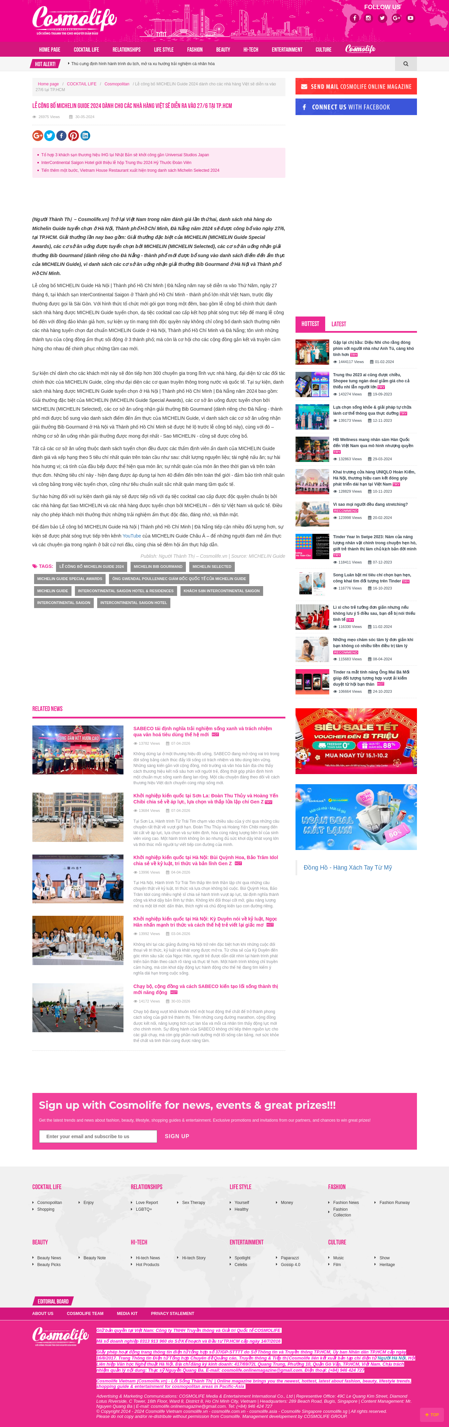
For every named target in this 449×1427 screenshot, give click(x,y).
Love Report (147, 1202)
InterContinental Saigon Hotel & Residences (126, 591)
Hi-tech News (148, 1258)
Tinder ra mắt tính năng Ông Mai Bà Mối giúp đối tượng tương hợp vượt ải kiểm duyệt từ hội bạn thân (371, 678)
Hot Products (147, 1264)
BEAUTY (223, 49)
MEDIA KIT (127, 1313)
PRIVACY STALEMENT (172, 1313)
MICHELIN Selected (212, 567)
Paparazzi (290, 1258)
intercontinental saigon (63, 603)
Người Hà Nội (392, 1358)
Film (337, 1264)
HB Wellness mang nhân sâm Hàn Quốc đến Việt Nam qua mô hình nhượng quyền (373, 445)
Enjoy (89, 1202)
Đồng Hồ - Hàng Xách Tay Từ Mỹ (348, 867)
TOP (432, 1414)
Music (338, 1258)
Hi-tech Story (193, 1258)
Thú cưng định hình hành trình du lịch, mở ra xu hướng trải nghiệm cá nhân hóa (143, 67)
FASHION (195, 49)
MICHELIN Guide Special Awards (70, 579)
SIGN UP (177, 1136)
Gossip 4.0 (290, 1264)
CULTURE (324, 49)
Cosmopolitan (117, 84)
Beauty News (49, 1258)
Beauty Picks (49, 1264)
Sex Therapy (193, 1202)
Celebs (241, 1264)
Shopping (46, 1209)
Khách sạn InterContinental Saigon (222, 591)
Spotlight (243, 1258)
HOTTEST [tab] (310, 323)
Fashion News (346, 1202)
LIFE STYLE (164, 49)
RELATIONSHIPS (127, 49)
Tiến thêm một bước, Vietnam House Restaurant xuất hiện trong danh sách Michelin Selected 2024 (130, 170)
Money (287, 1202)
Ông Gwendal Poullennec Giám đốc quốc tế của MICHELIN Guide (179, 579)
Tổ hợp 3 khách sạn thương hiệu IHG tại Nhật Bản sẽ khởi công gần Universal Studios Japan (125, 155)
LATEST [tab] (339, 323)
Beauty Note (95, 1258)
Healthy (242, 1209)
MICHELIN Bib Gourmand (158, 567)
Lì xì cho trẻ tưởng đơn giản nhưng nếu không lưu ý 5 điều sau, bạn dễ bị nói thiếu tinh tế (374, 613)
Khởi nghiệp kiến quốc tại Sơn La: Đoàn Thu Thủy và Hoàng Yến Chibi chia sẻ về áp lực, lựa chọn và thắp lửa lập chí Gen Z (206, 798)
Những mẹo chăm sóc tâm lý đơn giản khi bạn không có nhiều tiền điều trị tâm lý (373, 645)
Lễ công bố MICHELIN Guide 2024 (91, 567)
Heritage (387, 1264)
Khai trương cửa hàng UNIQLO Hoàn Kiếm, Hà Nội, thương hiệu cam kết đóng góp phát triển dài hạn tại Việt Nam (374, 478)
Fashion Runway (395, 1202)
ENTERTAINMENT (287, 49)
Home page (49, 49)
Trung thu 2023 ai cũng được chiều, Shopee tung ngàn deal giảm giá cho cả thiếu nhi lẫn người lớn (371, 381)
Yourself (242, 1202)
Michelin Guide (52, 591)
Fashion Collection (342, 1212)
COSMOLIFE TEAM (85, 1313)
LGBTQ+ (144, 1209)
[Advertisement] (155, 198)
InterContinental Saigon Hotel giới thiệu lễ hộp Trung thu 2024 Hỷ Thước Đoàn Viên (116, 162)
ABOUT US (43, 1313)
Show (385, 1258)
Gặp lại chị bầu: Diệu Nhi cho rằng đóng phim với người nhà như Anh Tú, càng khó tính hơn (373, 348)
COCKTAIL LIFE (86, 49)
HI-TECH (251, 49)
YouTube (131, 536)
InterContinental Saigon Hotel (134, 603)
